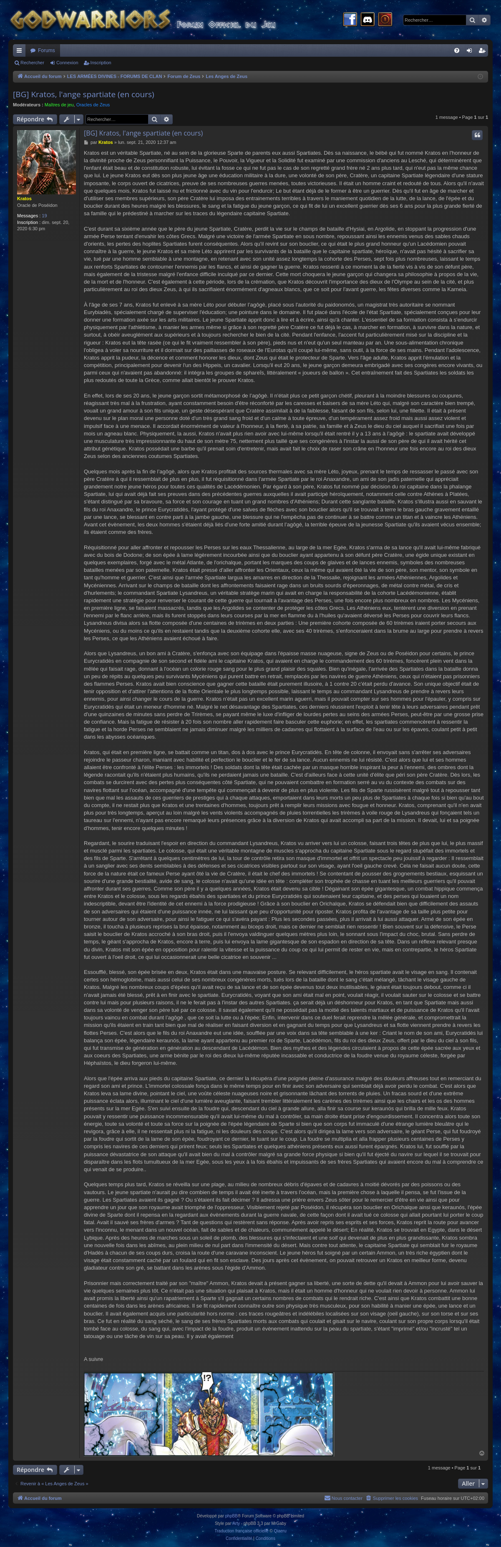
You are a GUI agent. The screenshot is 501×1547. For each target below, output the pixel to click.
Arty (236, 1523)
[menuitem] (457, 50)
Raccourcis (20, 52)
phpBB (231, 1516)
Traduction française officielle (242, 1531)
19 (44, 215)
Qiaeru (280, 1531)
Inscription (101, 62)
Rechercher (32, 62)
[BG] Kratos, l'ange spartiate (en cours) (83, 94)
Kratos (24, 198)
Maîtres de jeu (59, 104)
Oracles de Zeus (93, 104)
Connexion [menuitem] (471, 52)
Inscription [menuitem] (483, 52)
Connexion (67, 62)
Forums (46, 50)
